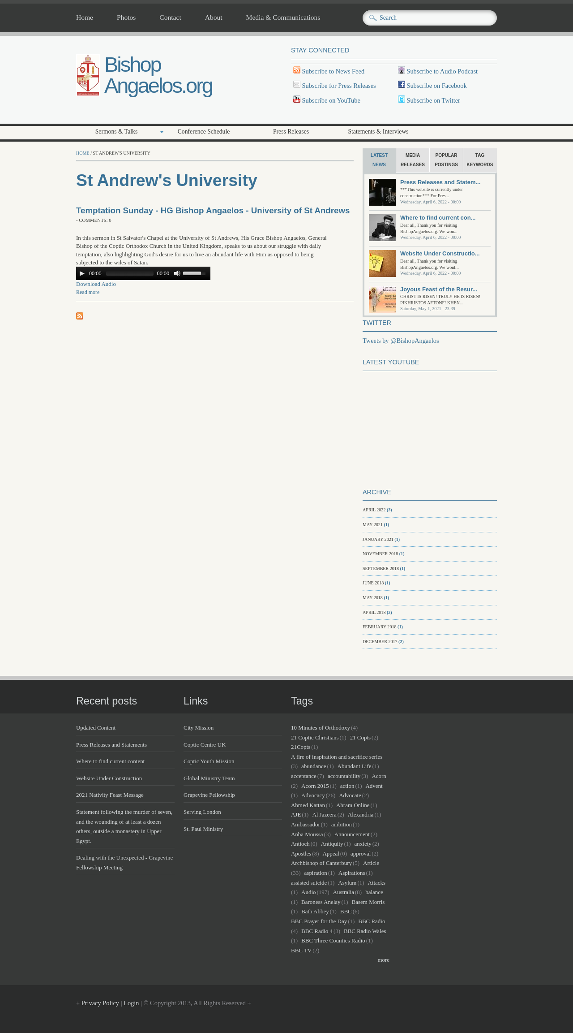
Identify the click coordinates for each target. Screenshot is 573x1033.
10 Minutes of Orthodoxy (320, 727)
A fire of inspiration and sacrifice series (336, 756)
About (213, 17)
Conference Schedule (204, 131)
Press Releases (291, 131)
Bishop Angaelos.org (158, 74)
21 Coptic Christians (315, 737)
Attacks (376, 882)
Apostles (301, 853)
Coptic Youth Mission (209, 761)
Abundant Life (355, 766)
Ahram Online (352, 805)
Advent (374, 785)
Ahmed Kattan (308, 805)
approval (361, 853)
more (383, 959)
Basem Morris (368, 902)
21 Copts (360, 737)
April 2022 (374, 509)
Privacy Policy (100, 1003)
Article (371, 863)
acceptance (303, 776)
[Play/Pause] (82, 273)
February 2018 (380, 626)
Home (84, 17)
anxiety (363, 843)
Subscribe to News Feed (332, 71)
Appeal (330, 853)
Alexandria (361, 814)
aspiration (315, 872)
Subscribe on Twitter (432, 100)
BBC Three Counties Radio (333, 940)
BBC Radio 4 (317, 931)
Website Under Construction (109, 778)
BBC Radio (371, 921)
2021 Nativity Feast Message (110, 794)
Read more (87, 292)
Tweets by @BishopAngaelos (401, 340)
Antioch (300, 843)
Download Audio (96, 284)
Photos (126, 17)
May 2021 (373, 524)
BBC (346, 911)
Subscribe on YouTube (331, 100)
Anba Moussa (307, 834)
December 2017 (380, 641)
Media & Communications (283, 17)
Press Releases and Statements (111, 744)
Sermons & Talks (116, 131)
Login (131, 1003)
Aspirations (351, 872)
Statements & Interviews (378, 131)
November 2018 (380, 553)
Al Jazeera (324, 814)
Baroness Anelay (320, 902)
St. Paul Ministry (203, 829)
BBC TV (301, 950)
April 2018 (374, 612)
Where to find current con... (437, 217)
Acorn (379, 776)
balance (374, 892)
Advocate (350, 795)
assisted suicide (309, 882)
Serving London (202, 811)
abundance (313, 766)
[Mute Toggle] (177, 273)
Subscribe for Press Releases (338, 85)
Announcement (352, 834)
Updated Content (95, 727)
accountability (344, 776)
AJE (296, 814)
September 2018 (381, 568)
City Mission (199, 727)
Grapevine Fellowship (209, 794)
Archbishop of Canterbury (321, 863)
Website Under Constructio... (440, 253)
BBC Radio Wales (365, 931)
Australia (343, 892)
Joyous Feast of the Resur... (438, 289)
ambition (341, 824)
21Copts (300, 746)
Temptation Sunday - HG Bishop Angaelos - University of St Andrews (213, 210)
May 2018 (373, 597)
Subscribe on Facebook (436, 85)
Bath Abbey (315, 911)
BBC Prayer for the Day (319, 921)
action (347, 785)
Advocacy (313, 795)
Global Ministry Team (209, 778)
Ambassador (305, 824)
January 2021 (378, 539)
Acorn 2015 (315, 785)
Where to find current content (110, 761)
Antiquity (332, 843)
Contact (170, 17)
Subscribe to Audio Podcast (441, 71)
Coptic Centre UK (205, 744)
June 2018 (373, 582)
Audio (308, 892)
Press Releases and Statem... (440, 182)
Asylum (347, 882)
